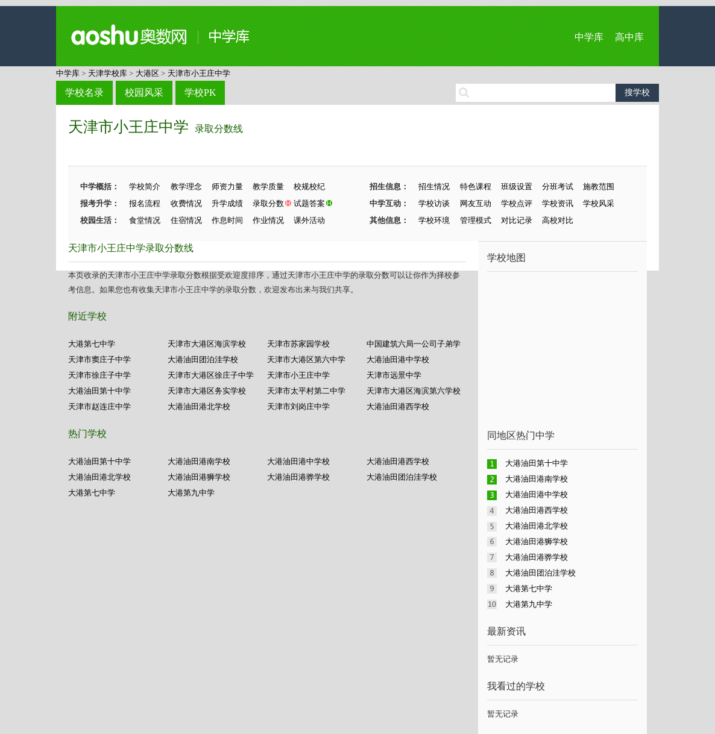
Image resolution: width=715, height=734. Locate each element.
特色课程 (475, 186)
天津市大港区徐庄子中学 (211, 375)
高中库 (629, 37)
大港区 (147, 73)
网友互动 (475, 203)
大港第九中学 (191, 492)
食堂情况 (144, 220)
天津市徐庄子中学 (99, 375)
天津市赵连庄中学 (99, 406)
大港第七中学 (91, 343)
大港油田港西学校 (398, 406)
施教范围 (598, 186)
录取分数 (268, 203)
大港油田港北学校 (199, 406)
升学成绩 (227, 203)
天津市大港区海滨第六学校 (414, 390)
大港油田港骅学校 (298, 476)
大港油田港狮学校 (199, 476)
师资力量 (227, 186)
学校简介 (144, 186)
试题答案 (309, 203)
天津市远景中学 (394, 375)
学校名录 (84, 92)
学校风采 (598, 203)
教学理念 (186, 186)
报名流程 (144, 203)
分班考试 (557, 186)
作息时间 (227, 220)
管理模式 (475, 220)
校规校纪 (309, 186)
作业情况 (268, 220)
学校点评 (516, 203)
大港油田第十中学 (99, 390)
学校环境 (434, 220)
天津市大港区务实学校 (207, 390)
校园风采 (144, 92)
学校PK (200, 92)
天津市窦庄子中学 (99, 359)
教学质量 (268, 186)
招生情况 (434, 186)
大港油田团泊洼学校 (203, 359)
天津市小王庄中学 (199, 73)
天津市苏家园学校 (298, 343)
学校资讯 (557, 203)
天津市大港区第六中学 (306, 359)
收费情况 (186, 203)
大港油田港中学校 (398, 359)
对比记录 (516, 220)
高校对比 (557, 220)
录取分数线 (219, 129)
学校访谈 (434, 203)
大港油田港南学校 (199, 461)
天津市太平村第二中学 (306, 390)
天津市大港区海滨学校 (207, 343)
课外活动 (309, 220)
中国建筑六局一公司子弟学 (414, 343)
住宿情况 (186, 220)
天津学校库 (107, 73)
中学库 (589, 37)
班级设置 (516, 186)
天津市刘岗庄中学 (298, 406)
